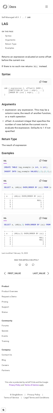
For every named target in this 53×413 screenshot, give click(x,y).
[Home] (9, 6)
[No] (26, 275)
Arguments (10, 40)
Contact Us (7, 365)
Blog (4, 370)
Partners (6, 381)
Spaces (5, 341)
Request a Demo (9, 307)
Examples (9, 48)
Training (5, 352)
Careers (5, 376)
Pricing (5, 312)
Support (5, 317)
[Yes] (20, 275)
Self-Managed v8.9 (10, 17)
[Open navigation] (46, 6)
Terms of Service (32, 395)
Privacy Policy (15, 395)
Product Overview (10, 302)
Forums (5, 336)
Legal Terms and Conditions (36, 408)
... (23, 17)
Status (5, 323)
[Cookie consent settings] (3, 410)
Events (5, 346)
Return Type (10, 44)
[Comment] (33, 275)
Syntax (8, 36)
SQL (5, 162)
